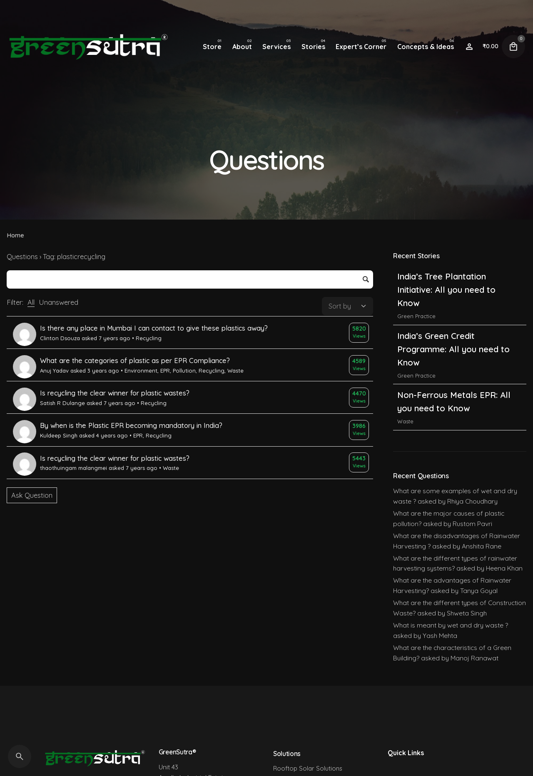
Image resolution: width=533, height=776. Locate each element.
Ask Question (31, 495)
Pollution (184, 370)
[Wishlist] (469, 47)
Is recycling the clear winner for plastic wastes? (114, 393)
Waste (235, 370)
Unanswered (58, 302)
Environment (141, 370)
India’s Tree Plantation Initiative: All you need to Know (446, 335)
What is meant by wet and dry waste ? (450, 625)
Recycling (149, 338)
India (403, 302)
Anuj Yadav (54, 370)
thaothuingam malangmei (73, 468)
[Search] (19, 756)
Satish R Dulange (62, 403)
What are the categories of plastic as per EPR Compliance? (135, 360)
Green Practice (416, 361)
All (31, 302)
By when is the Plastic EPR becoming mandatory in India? (131, 425)
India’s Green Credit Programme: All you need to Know (453, 394)
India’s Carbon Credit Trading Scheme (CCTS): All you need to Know (455, 276)
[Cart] (513, 46)
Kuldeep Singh (58, 435)
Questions (22, 256)
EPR (165, 370)
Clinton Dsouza (60, 338)
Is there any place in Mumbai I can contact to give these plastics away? (154, 328)
